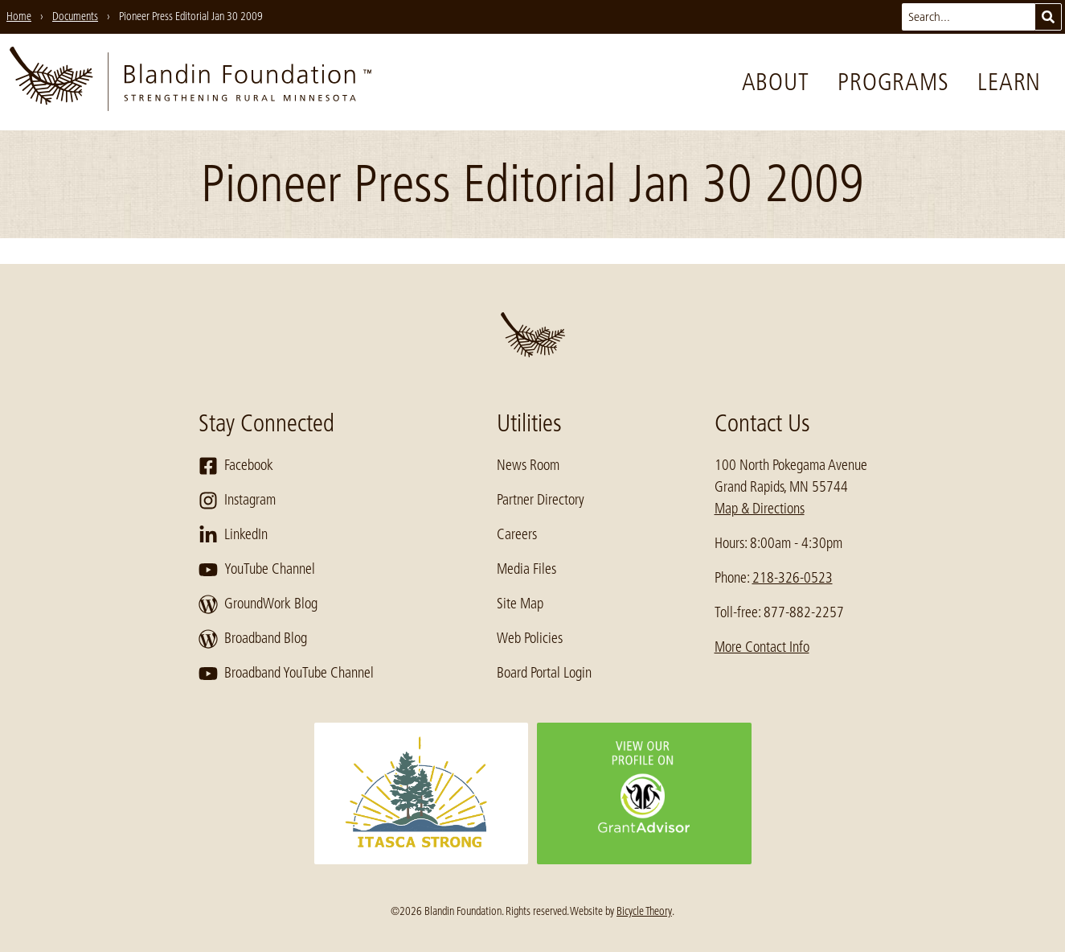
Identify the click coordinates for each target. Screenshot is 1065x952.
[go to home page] (190, 82)
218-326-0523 (792, 578)
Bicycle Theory (644, 911)
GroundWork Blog (258, 604)
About (775, 82)
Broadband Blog (253, 639)
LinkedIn (233, 535)
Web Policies (530, 638)
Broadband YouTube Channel (286, 673)
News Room (528, 465)
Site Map (520, 603)
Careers (517, 534)
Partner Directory (540, 500)
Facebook (236, 466)
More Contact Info (762, 647)
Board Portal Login (544, 673)
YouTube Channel (257, 569)
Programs (893, 82)
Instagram (237, 500)
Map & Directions (760, 508)
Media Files (526, 569)
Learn (1009, 82)
